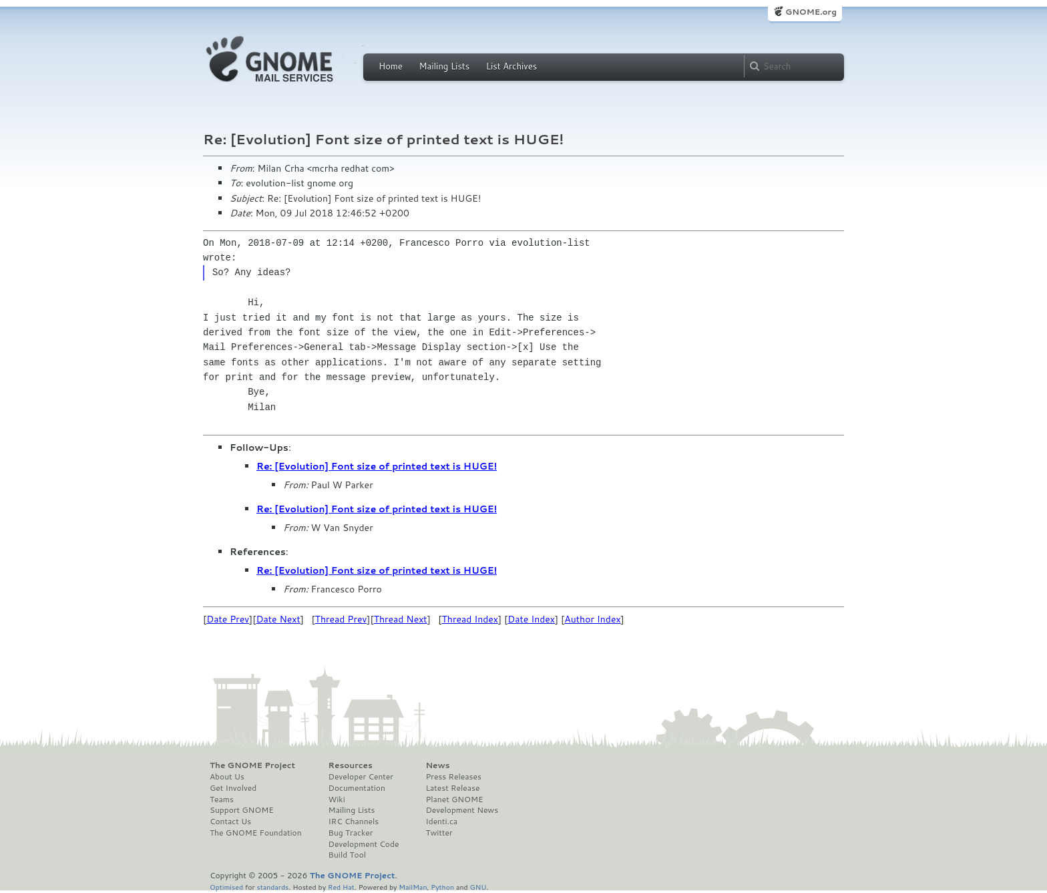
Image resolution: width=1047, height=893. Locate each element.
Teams (222, 799)
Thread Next (400, 619)
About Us (227, 776)
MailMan (413, 887)
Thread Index (470, 619)
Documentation (357, 788)
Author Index (592, 619)
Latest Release (452, 788)
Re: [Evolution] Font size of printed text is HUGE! (376, 466)
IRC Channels (354, 821)
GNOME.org (811, 11)
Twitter (438, 833)
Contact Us (230, 821)
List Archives (511, 66)
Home (391, 66)
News (437, 765)
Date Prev (227, 619)
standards (272, 887)
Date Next (278, 619)
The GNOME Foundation (256, 833)
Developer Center (361, 776)
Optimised (226, 887)
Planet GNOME (454, 799)
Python (442, 887)
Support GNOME (242, 810)
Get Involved (233, 788)
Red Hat (341, 887)
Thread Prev (341, 619)
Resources (351, 765)
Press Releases (453, 776)
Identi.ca (441, 821)
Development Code (364, 844)
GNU (478, 887)
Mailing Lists (444, 66)
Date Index (531, 619)
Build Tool (347, 855)
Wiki (337, 799)
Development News (461, 810)
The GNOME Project (252, 765)
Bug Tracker (351, 833)
